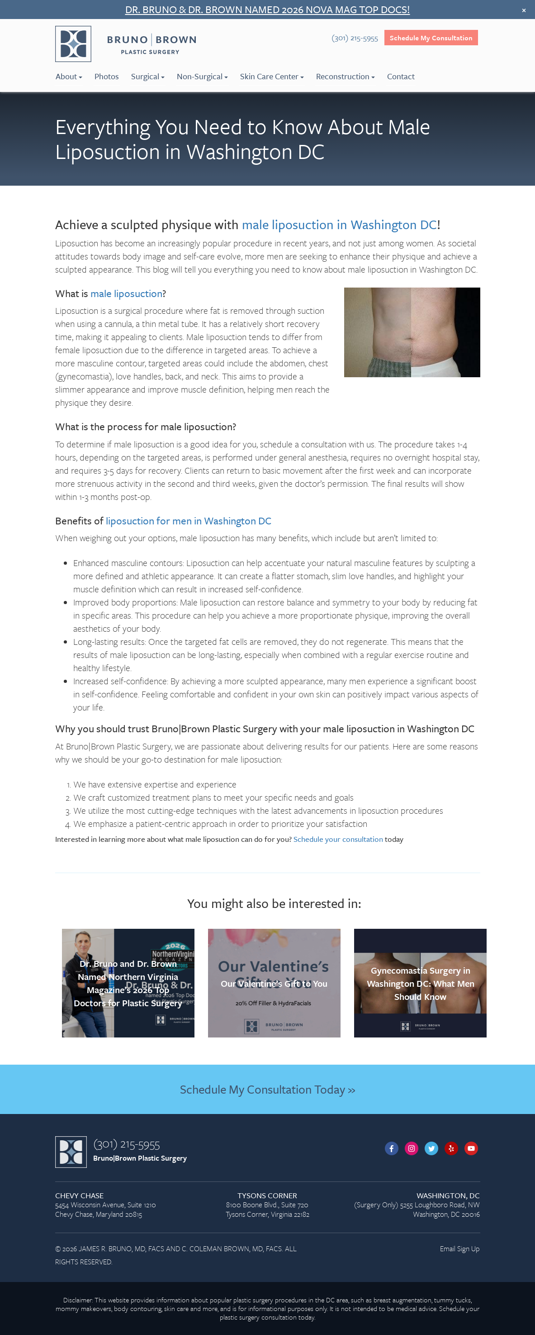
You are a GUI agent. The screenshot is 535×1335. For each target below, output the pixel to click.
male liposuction (126, 293)
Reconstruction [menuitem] (345, 76)
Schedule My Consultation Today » (267, 1089)
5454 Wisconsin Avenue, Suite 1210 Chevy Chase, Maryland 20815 (121, 1205)
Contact (401, 76)
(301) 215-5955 (126, 1143)
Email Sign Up (460, 1248)
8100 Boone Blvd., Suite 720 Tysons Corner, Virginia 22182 (267, 1205)
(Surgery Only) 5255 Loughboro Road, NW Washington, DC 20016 (413, 1205)
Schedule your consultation (338, 839)
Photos (107, 76)
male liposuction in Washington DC (339, 224)
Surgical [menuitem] (148, 76)
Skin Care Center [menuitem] (272, 76)
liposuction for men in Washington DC (188, 520)
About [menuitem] (69, 76)
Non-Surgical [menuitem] (202, 76)
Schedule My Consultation (431, 38)
